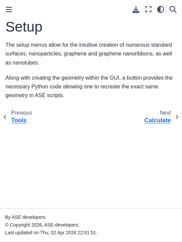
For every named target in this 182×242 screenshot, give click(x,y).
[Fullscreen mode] (148, 9)
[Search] (173, 9)
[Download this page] (136, 9)
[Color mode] (160, 9)
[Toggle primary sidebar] (9, 9)
